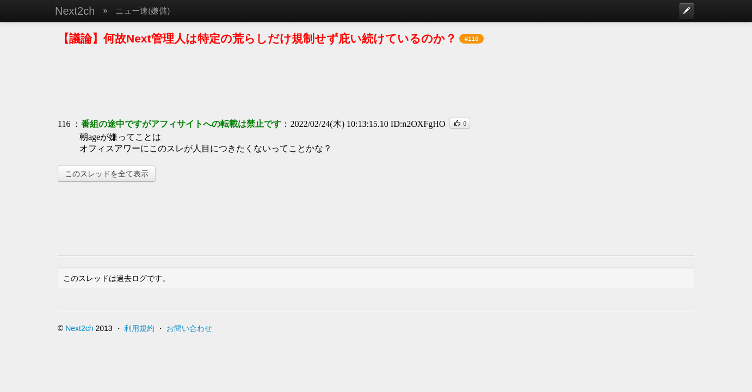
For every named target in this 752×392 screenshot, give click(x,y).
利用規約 (139, 328)
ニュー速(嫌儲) (142, 10)
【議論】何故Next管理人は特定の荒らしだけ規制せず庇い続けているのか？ (257, 38)
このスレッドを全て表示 (107, 173)
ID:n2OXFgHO (418, 123)
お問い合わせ (189, 328)
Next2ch (75, 11)
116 (64, 123)
